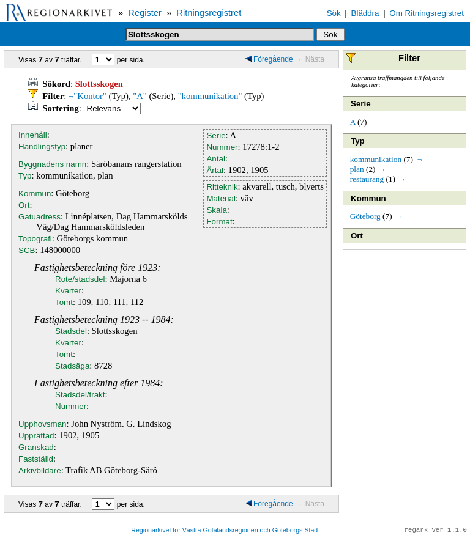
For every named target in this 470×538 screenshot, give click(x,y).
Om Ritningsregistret (426, 13)
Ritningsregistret (208, 13)
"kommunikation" (210, 96)
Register (145, 13)
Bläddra (365, 13)
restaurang (367, 178)
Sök (334, 13)
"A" (140, 96)
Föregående (269, 59)
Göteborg (365, 216)
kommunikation (375, 159)
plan (357, 169)
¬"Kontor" (87, 96)
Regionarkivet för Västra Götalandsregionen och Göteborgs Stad (224, 530)
